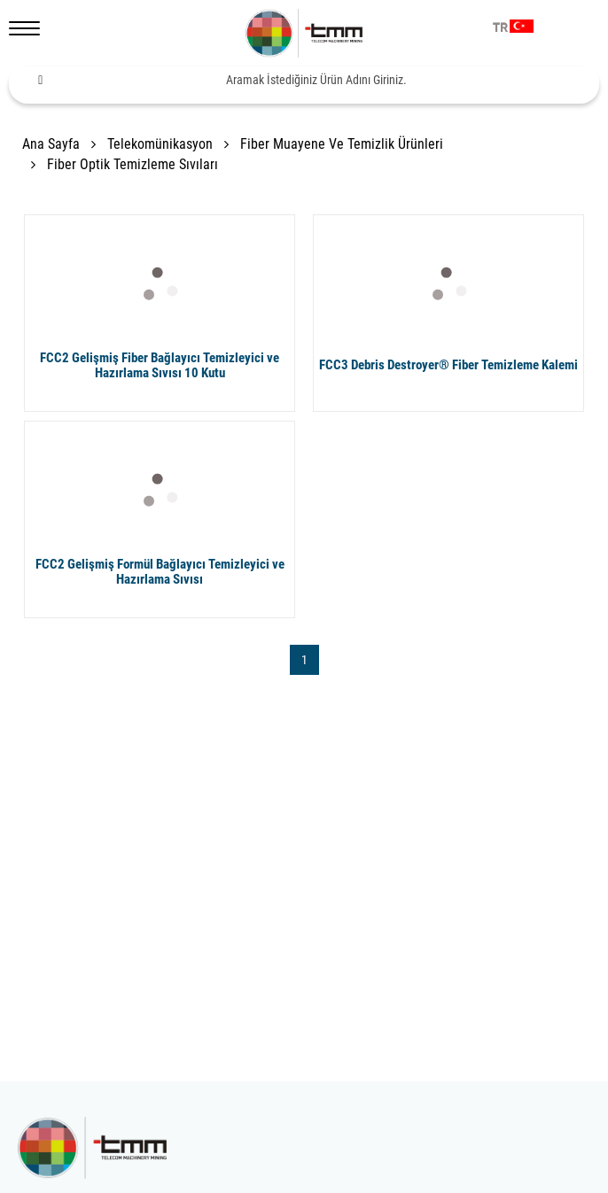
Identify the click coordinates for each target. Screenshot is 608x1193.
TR (500, 28)
